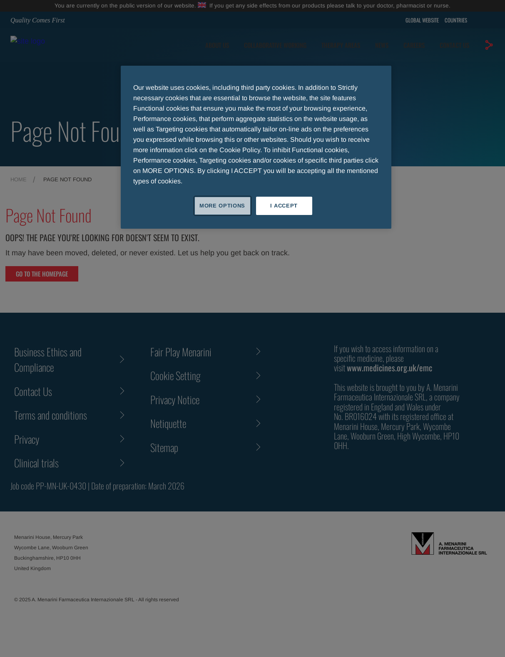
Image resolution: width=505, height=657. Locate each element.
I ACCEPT (284, 206)
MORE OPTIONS (222, 206)
